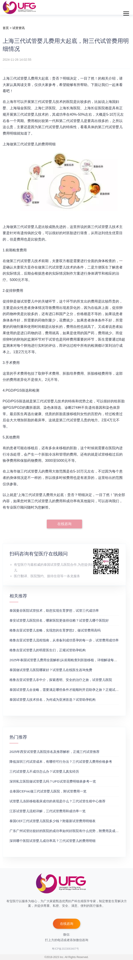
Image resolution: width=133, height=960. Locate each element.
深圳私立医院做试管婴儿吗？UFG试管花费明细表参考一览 (52, 781)
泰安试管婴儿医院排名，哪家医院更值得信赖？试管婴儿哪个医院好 (59, 620)
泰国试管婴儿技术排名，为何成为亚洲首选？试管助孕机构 (52, 699)
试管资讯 (18, 28)
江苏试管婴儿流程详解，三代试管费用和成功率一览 (47, 811)
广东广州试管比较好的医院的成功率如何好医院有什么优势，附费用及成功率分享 (69, 831)
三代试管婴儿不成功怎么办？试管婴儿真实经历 (44, 771)
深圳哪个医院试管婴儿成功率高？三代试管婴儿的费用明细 (52, 841)
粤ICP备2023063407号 (65, 948)
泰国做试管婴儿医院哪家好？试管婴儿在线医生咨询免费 (50, 670)
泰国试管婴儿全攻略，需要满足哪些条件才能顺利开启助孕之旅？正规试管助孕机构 (70, 690)
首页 (6, 28)
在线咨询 (64, 524)
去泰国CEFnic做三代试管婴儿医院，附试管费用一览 (47, 791)
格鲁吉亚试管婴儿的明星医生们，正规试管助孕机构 (47, 650)
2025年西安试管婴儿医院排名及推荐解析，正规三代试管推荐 (54, 752)
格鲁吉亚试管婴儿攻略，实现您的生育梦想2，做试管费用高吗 (55, 630)
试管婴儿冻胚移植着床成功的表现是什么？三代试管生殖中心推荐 (57, 801)
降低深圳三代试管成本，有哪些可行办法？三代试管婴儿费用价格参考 (60, 761)
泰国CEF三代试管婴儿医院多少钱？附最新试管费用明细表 (52, 821)
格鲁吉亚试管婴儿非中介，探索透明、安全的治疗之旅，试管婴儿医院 (60, 680)
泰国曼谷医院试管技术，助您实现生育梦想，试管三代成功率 (54, 610)
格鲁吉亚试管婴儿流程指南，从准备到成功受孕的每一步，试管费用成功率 (64, 640)
